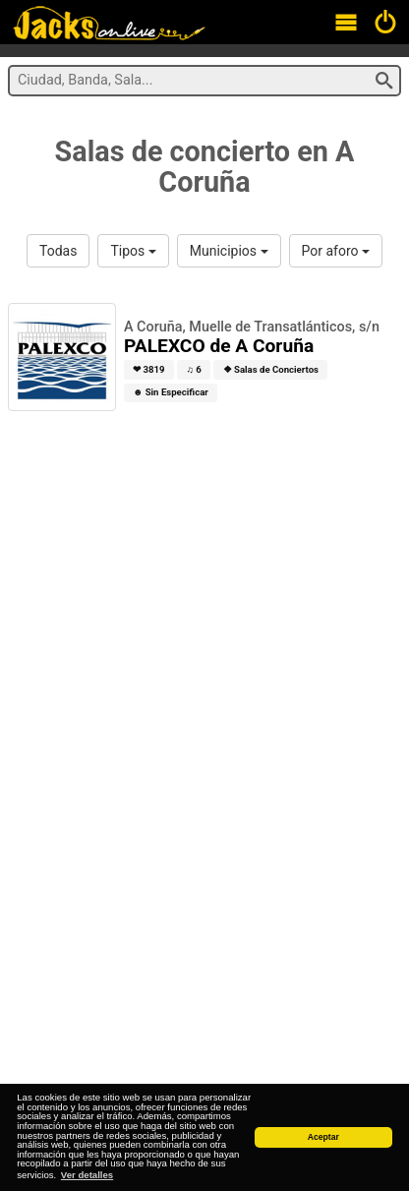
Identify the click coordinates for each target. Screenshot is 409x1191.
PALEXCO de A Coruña (219, 345)
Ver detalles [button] (87, 1174)
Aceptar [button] (323, 1137)
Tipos (132, 251)
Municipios (229, 251)
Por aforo (336, 251)
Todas (58, 251)
